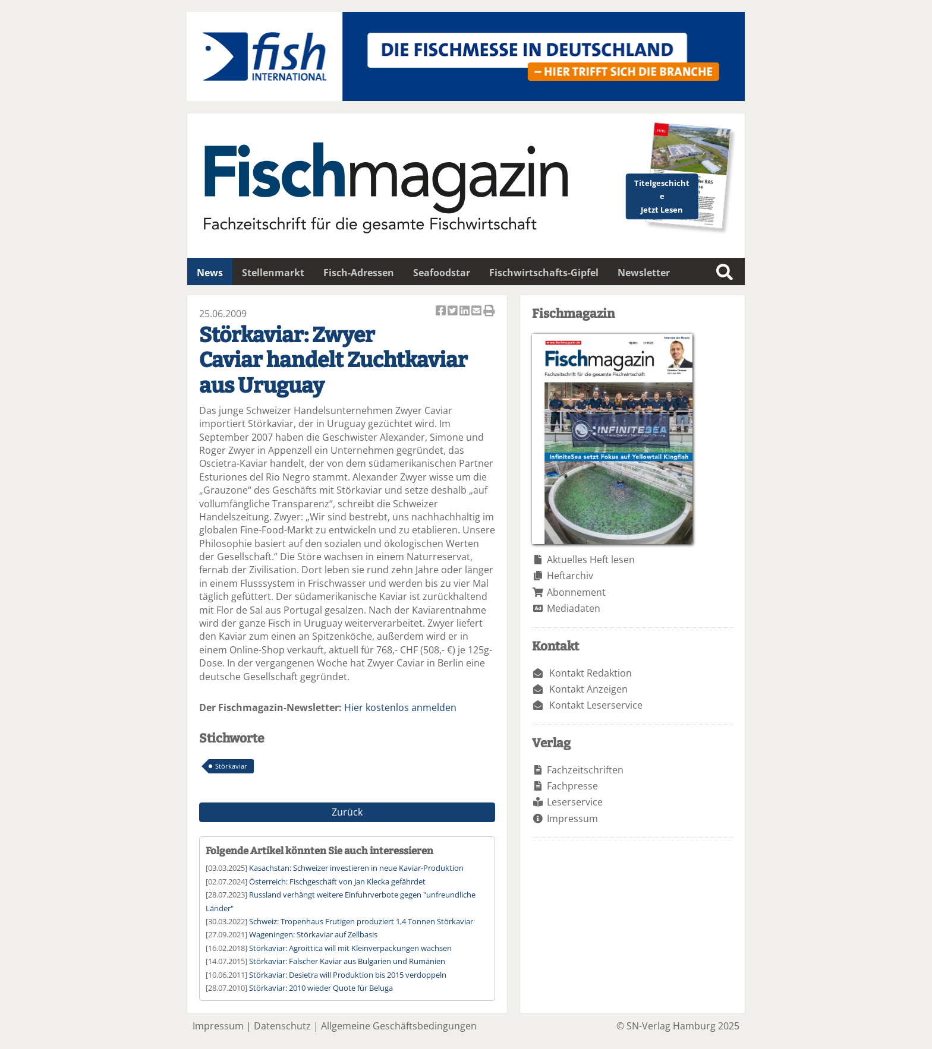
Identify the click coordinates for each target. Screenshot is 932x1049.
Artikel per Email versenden (477, 311)
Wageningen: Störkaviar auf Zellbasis (313, 934)
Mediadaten (573, 608)
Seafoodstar (441, 272)
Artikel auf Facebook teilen (442, 311)
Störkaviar (231, 766)
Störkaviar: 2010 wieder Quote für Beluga (321, 987)
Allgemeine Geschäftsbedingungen (399, 1025)
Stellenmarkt (273, 272)
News (210, 272)
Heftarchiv (570, 575)
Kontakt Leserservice (596, 705)
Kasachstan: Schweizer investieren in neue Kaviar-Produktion (356, 867)
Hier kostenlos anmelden (400, 707)
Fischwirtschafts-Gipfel (544, 272)
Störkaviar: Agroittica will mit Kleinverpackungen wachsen (350, 948)
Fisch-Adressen (358, 272)
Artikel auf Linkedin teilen (465, 311)
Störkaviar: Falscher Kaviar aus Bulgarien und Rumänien (347, 961)
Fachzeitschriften (585, 769)
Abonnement (576, 592)
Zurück (347, 812)
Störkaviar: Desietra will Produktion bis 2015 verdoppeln (347, 974)
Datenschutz (282, 1025)
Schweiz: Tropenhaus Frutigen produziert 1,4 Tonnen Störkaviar (361, 921)
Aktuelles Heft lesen (591, 559)
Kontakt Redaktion (590, 673)
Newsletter (644, 272)
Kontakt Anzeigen (588, 689)
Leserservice (575, 801)
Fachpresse (572, 785)
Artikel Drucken (489, 311)
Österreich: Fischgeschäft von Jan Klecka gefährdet (337, 881)
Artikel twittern (453, 311)
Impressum (572, 818)
